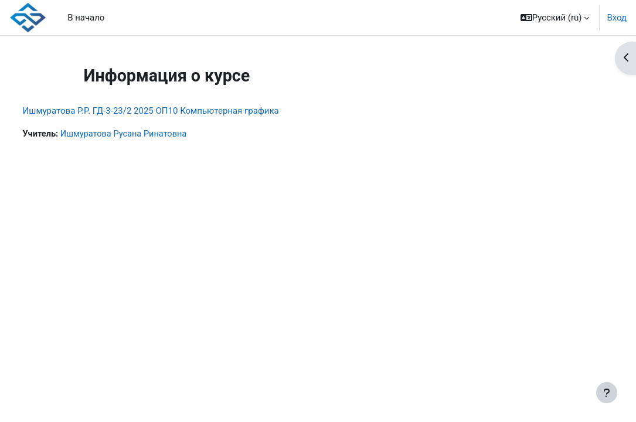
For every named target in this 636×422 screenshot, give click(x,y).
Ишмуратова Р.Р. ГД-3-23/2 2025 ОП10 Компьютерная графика (173, 111)
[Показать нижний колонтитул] (606, 392)
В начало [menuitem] (85, 17)
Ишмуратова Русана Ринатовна (148, 134)
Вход (617, 17)
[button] (555, 17)
